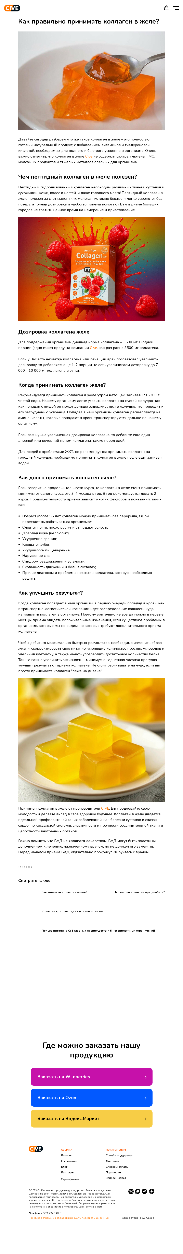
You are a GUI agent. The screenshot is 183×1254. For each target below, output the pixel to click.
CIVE (113, 809)
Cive (132, 155)
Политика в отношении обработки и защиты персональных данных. (69, 1246)
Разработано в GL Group (138, 1246)
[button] (166, 7)
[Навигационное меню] (176, 8)
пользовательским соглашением (83, 1235)
